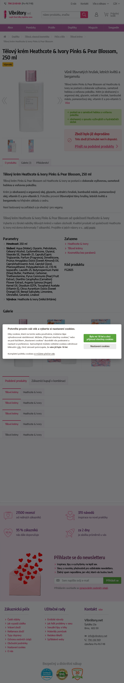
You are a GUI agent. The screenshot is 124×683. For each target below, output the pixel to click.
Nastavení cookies (99, 346)
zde (19, 347)
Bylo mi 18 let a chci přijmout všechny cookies (100, 338)
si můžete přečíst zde (44, 353)
